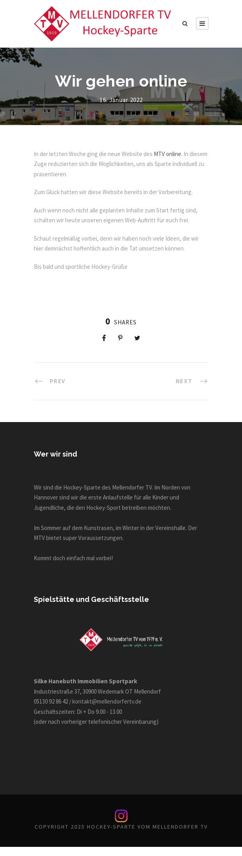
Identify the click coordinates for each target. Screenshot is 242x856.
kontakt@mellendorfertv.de (115, 701)
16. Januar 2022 (121, 99)
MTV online (177, 153)
